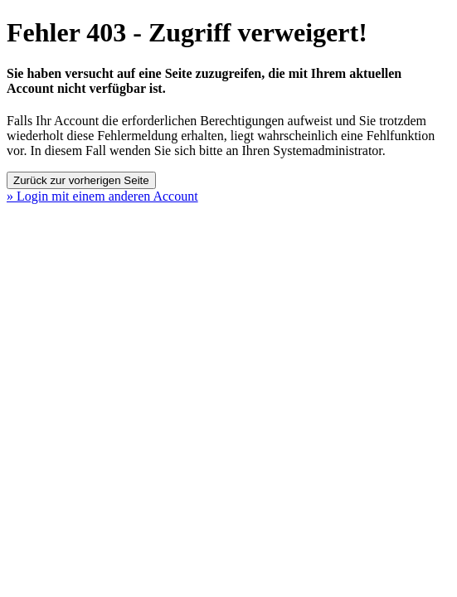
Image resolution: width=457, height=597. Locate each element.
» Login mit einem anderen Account (102, 196)
